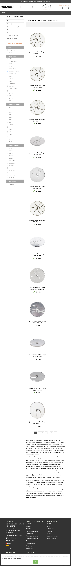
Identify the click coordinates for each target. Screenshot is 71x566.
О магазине (49, 531)
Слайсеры (10, 29)
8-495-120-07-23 (46, 7)
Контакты (49, 533)
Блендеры (28, 523)
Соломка (10, 32)
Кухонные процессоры (32, 531)
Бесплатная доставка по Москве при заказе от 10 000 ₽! (35, 1)
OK (35, 561)
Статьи (48, 526)
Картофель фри (12, 24)
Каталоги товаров (51, 538)
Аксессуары (29, 548)
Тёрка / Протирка (12, 35)
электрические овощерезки (53, 468)
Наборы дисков (12, 38)
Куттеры (28, 528)
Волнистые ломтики (13, 21)
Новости (49, 523)
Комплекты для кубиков (14, 27)
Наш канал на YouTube (52, 536)
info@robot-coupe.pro (47, 5)
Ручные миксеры (30, 541)
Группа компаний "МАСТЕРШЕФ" (14, 535)
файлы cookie (14, 556)
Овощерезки (29, 533)
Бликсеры (28, 526)
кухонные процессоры (32, 470)
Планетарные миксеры (32, 536)
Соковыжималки (30, 543)
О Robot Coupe (50, 528)
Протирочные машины (32, 538)
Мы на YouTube (10, 540)
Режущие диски (30, 546)
